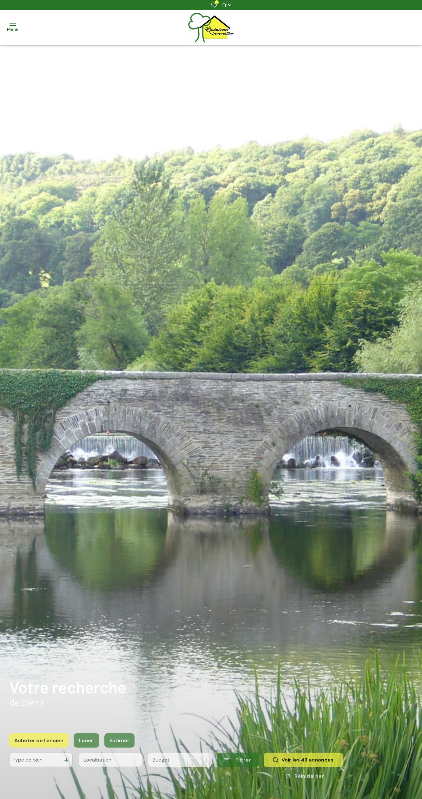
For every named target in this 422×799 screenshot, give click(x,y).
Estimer (119, 746)
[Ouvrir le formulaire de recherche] (238, 765)
